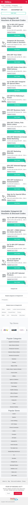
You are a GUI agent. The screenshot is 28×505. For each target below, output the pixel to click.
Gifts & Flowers (14, 393)
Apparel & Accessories (14, 341)
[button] (26, 2)
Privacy (24, 481)
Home (2, 5)
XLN (8, 315)
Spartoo (14, 417)
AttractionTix (14, 441)
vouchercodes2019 (11, 501)
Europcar (14, 434)
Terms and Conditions (16, 481)
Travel (14, 403)
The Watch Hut (14, 448)
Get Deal (17, 49)
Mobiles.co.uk (14, 468)
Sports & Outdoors (14, 379)
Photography (15, 5)
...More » (24, 30)
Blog (9, 481)
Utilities (14, 376)
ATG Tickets (14, 424)
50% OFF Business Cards (16, 110)
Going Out (14, 400)
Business (14, 359)
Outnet (14, 413)
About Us (4, 481)
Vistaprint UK (14, 461)
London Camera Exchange (19, 309)
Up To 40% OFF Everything (16, 217)
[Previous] (1, 330)
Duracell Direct (11, 312)
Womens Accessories (14, 355)
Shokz (3, 309)
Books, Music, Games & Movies (14, 369)
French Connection (14, 427)
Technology (8, 5)
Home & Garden (14, 396)
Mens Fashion (14, 383)
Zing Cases (22, 315)
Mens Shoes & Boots (14, 345)
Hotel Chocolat (14, 444)
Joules (13, 431)
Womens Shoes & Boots (14, 352)
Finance (14, 362)
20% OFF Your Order (14, 55)
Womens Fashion (14, 407)
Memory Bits (14, 315)
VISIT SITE (13, 13)
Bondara (14, 458)
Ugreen (8, 309)
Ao (14, 455)
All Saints (14, 437)
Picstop (19, 312)
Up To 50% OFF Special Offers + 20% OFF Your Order (15, 26)
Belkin (3, 315)
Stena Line (14, 472)
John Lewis (14, 475)
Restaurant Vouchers (14, 348)
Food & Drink (14, 372)
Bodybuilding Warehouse (14, 451)
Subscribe (18, 493)
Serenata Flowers (14, 465)
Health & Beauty (14, 389)
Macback (4, 312)
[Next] (27, 330)
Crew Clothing (14, 420)
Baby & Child (14, 365)
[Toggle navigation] (2, 2)
